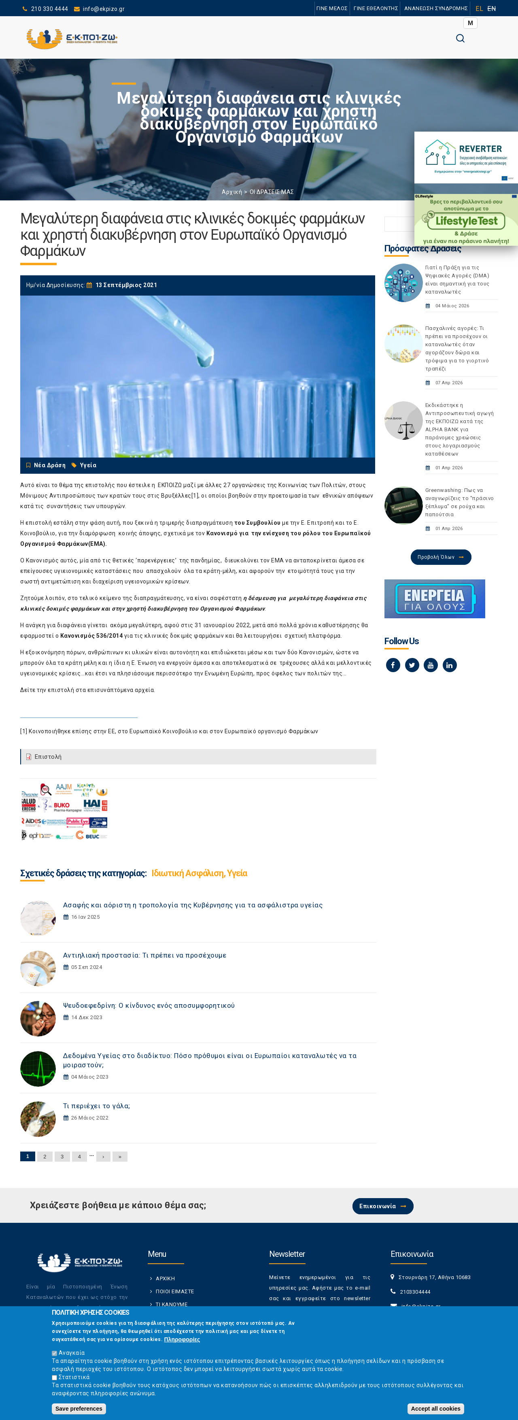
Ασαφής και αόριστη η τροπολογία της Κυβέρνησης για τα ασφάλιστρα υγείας (193, 905)
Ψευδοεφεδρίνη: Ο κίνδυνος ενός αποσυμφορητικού (149, 1005)
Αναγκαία (72, 1354)
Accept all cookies (436, 1410)
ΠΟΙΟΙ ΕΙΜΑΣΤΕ (175, 1291)
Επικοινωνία (377, 1206)
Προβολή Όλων (436, 557)
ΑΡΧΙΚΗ (165, 1278)
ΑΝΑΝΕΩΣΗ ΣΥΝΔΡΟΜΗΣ (436, 8)
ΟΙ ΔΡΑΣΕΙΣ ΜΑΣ (272, 192)
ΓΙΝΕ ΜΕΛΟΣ (332, 8)
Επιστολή (48, 756)
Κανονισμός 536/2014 (91, 635)
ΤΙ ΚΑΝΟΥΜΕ (171, 1304)
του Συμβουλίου (257, 522)
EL (479, 9)
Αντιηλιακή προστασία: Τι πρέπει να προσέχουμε (145, 955)
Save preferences (78, 1410)
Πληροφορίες (182, 1340)
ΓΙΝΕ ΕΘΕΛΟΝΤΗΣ (376, 8)
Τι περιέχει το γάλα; (96, 1106)
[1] (195, 495)
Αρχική (232, 192)
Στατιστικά (74, 1378)
